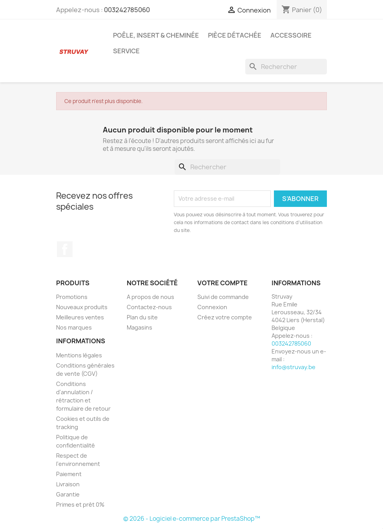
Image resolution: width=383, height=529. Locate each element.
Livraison (68, 484)
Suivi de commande (223, 297)
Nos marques (74, 327)
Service (126, 51)
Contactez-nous (149, 307)
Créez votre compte (224, 317)
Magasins (139, 327)
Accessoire (291, 35)
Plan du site (142, 317)
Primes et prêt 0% (80, 504)
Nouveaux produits (82, 307)
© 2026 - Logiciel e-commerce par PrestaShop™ (191, 519)
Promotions (72, 297)
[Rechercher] (286, 66)
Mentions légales (79, 355)
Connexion (212, 307)
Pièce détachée (234, 35)
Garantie (68, 494)
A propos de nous (150, 297)
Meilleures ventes (80, 317)
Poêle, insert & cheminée (156, 35)
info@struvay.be (294, 367)
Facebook (65, 249)
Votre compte (222, 283)
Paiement (69, 474)
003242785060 (127, 9)
